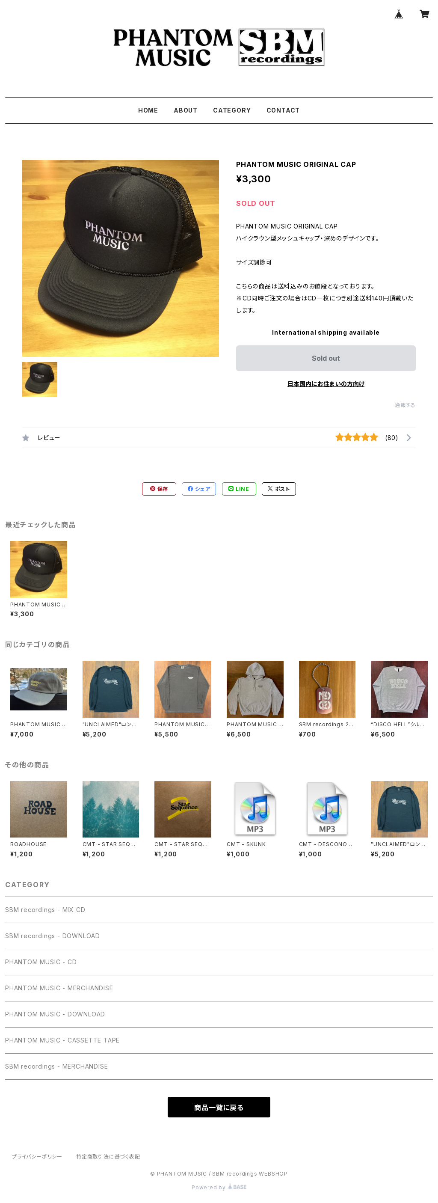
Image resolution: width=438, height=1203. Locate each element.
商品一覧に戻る (219, 1107)
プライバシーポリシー (37, 1156)
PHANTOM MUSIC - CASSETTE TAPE (62, 1040)
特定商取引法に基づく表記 (108, 1156)
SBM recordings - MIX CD (45, 909)
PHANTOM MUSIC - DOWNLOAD (55, 1014)
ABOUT (186, 110)
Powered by (219, 1187)
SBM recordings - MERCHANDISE (56, 1066)
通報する (405, 405)
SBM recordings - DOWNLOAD (52, 935)
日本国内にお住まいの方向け (325, 383)
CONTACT (283, 110)
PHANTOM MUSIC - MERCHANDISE (59, 988)
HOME (148, 110)
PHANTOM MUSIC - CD (41, 961)
